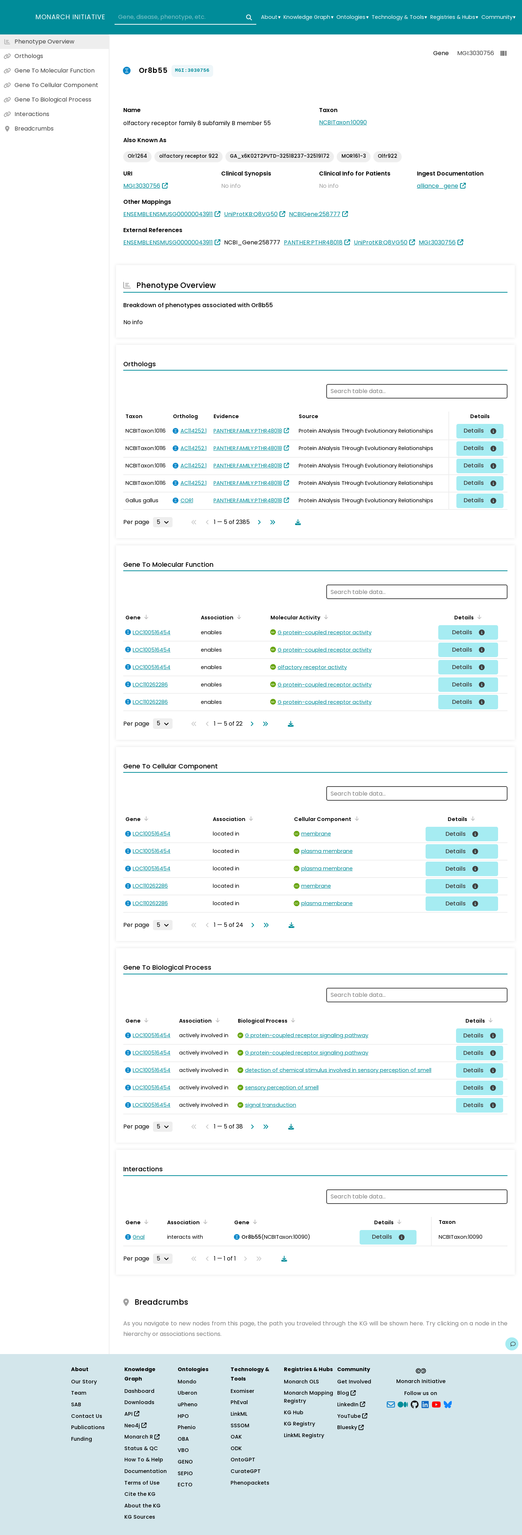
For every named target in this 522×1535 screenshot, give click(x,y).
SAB (76, 1404)
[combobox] (185, 17)
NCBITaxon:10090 (343, 122)
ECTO (185, 1484)
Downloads (139, 1402)
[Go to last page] (271, 522)
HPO (183, 1416)
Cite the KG (140, 1494)
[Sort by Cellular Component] (355, 818)
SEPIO (185, 1473)
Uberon (187, 1392)
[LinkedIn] (425, 1404)
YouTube (352, 1416)
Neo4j (135, 1425)
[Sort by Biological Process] (291, 1020)
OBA (183, 1439)
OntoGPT (243, 1459)
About (270, 17)
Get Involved (354, 1381)
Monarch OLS (301, 1381)
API (131, 1414)
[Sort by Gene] (145, 616)
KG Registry (299, 1423)
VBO (183, 1450)
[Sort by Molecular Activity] (324, 616)
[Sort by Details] (478, 616)
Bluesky (350, 1427)
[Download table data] (296, 522)
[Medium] (403, 1404)
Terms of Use (142, 1482)
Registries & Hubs (454, 17)
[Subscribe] (391, 1404)
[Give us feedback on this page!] (511, 1343)
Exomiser (242, 1391)
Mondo (187, 1381)
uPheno (188, 1404)
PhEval (239, 1402)
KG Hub (293, 1412)
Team (78, 1392)
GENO (185, 1461)
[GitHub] (415, 1404)
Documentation (145, 1471)
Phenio (187, 1427)
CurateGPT (246, 1471)
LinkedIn (351, 1404)
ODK (236, 1448)
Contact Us (86, 1416)
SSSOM (240, 1425)
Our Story (84, 1381)
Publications (88, 1427)
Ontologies (352, 17)
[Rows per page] (163, 522)
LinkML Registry (304, 1435)
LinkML (239, 1414)
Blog (346, 1392)
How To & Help (143, 1459)
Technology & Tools (399, 17)
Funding (81, 1439)
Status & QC (141, 1448)
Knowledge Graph (308, 17)
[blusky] (448, 1404)
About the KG (142, 1505)
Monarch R (142, 1436)
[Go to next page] (257, 522)
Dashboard (139, 1391)
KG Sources (139, 1516)
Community (498, 17)
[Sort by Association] (237, 616)
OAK (236, 1436)
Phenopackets (250, 1482)
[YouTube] (436, 1404)
